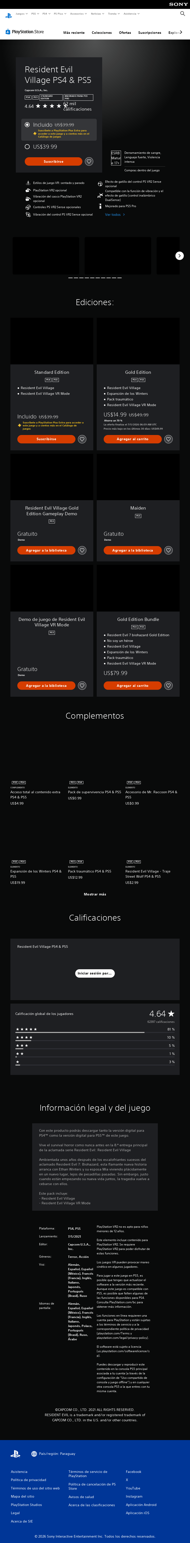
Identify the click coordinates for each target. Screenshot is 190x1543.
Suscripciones (149, 28)
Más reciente (74, 28)
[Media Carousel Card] (46, 251)
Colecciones (102, 28)
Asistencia (129, 13)
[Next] (179, 251)
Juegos (20, 13)
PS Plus (58, 13)
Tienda (112, 13)
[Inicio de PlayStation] (8, 14)
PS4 (45, 13)
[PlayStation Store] (26, 27)
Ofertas (125, 28)
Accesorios (77, 13)
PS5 (33, 13)
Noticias (96, 13)
